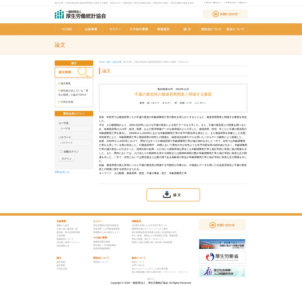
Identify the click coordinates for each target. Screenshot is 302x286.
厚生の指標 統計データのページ (148, 239)
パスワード (65, 137)
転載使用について (65, 239)
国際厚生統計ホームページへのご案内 (150, 229)
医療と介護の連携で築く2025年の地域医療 (152, 242)
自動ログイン (71, 151)
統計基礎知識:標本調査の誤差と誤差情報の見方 (154, 232)
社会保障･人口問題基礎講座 (106, 229)
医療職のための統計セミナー (107, 232)
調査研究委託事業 (101, 242)
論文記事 (117, 62)
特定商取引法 (63, 246)
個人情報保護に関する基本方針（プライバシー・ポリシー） (160, 272)
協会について (138, 262)
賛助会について (100, 262)
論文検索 (61, 262)
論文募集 (66, 83)
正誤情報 (61, 235)
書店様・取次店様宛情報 (68, 232)
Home (102, 62)
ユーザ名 (64, 123)
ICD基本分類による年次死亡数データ (149, 225)
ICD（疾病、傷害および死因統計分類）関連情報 (155, 235)
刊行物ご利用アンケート (68, 242)
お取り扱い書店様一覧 (67, 229)
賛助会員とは (62, 172)
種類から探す (63, 225)
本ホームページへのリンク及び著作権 (150, 268)
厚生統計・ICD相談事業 (104, 245)
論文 (109, 62)
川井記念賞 (67, 101)
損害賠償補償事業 (101, 248)
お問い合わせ (138, 265)
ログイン (151, 279)
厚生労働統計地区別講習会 (106, 225)
